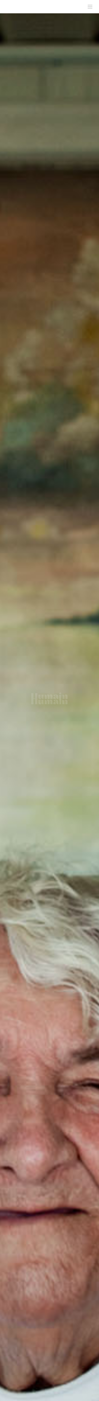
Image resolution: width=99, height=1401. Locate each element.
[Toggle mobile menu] (90, 6)
